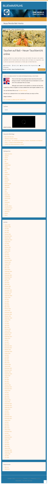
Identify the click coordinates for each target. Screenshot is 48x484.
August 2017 (7, 338)
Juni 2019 (7, 301)
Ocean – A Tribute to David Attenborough (14, 142)
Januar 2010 (7, 448)
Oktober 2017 (8, 334)
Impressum (7, 469)
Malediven (7, 180)
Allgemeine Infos (8, 153)
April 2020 (7, 282)
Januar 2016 (7, 366)
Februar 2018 (8, 329)
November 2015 (8, 370)
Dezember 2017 (8, 332)
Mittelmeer (7, 185)
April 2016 (7, 360)
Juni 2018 (7, 323)
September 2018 (8, 318)
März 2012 (7, 427)
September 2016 (8, 351)
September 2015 (8, 373)
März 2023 (7, 256)
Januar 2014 (7, 401)
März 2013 (7, 414)
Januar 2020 (7, 288)
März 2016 (7, 362)
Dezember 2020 (8, 275)
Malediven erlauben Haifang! (11, 138)
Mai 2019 (7, 303)
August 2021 (7, 273)
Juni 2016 (7, 357)
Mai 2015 (7, 381)
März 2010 (7, 446)
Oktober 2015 (8, 372)
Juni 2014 (7, 394)
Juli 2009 (7, 455)
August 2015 (7, 375)
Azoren (6, 157)
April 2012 (7, 426)
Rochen (6, 193)
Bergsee (6, 163)
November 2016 (8, 347)
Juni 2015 (7, 379)
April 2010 (7, 444)
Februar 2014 (8, 399)
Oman (6, 189)
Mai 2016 (7, 359)
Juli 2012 (7, 422)
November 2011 (8, 431)
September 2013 (8, 407)
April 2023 (7, 254)
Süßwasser (7, 202)
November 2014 (8, 388)
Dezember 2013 (8, 403)
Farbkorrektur (8, 165)
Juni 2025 (7, 230)
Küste (6, 176)
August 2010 (7, 439)
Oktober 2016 (8, 349)
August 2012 (7, 420)
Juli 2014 (7, 392)
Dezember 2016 (8, 346)
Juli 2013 (7, 411)
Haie (6, 170)
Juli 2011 (7, 433)
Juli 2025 (7, 228)
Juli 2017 (7, 340)
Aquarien (7, 155)
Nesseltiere (7, 187)
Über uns (7, 467)
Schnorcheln (7, 198)
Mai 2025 (7, 232)
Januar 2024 (7, 249)
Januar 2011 (7, 435)
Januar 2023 (7, 258)
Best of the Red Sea (9, 136)
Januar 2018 (7, 331)
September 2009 (8, 452)
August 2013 (7, 409)
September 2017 (8, 336)
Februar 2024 (8, 247)
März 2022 (7, 267)
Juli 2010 (7, 440)
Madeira (6, 178)
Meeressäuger (8, 183)
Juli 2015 (7, 377)
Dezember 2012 (8, 416)
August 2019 (7, 297)
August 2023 (7, 251)
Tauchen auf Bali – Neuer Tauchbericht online (23, 52)
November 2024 (8, 236)
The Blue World (8, 206)
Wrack (6, 215)
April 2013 (7, 413)
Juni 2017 (7, 342)
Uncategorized (8, 209)
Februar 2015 (8, 385)
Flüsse (6, 167)
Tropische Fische (34, 65)
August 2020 (7, 278)
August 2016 (7, 353)
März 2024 (7, 245)
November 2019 (8, 292)
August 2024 (7, 241)
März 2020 (7, 284)
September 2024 (8, 239)
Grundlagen (7, 168)
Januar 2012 (7, 429)
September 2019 (8, 295)
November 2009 (8, 450)
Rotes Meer (7, 194)
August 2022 (7, 264)
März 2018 (7, 327)
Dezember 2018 (8, 312)
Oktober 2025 (8, 226)
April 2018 (7, 325)
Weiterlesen (41, 69)
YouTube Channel (22, 90)
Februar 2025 (8, 234)
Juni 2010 (7, 442)
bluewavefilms (8, 65)
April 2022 (7, 265)
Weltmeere (7, 211)
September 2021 (8, 271)
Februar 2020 (8, 286)
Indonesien (25, 65)
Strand (6, 200)
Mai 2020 (7, 280)
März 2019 (7, 306)
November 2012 (8, 418)
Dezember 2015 (8, 368)
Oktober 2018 (8, 316)
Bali (22, 65)
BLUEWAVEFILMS (13, 5)
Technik (6, 204)
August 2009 (7, 453)
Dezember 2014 (8, 386)
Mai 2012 (7, 424)
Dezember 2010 (8, 437)
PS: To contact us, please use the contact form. (14, 99)
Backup (6, 159)
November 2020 (8, 277)
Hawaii (6, 172)
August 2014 (7, 390)
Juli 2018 (7, 321)
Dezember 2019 (8, 290)
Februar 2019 (8, 308)
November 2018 (8, 314)
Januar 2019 (7, 310)
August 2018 (7, 319)
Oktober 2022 (8, 262)
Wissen (6, 213)
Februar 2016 (8, 364)
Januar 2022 (7, 269)
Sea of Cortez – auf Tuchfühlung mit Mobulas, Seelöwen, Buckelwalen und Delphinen (23, 140)
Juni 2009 (7, 457)
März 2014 (7, 398)
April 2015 (7, 383)
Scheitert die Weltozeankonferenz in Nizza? (14, 144)
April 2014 (7, 396)
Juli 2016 (7, 355)
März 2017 (7, 344)
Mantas (6, 181)
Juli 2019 (7, 299)
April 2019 (7, 305)
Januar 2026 (7, 225)
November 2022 (8, 260)
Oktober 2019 (8, 293)
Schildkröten (7, 196)
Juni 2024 (7, 243)
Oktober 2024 (8, 238)
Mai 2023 (7, 252)
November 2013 (8, 405)
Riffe (29, 65)
